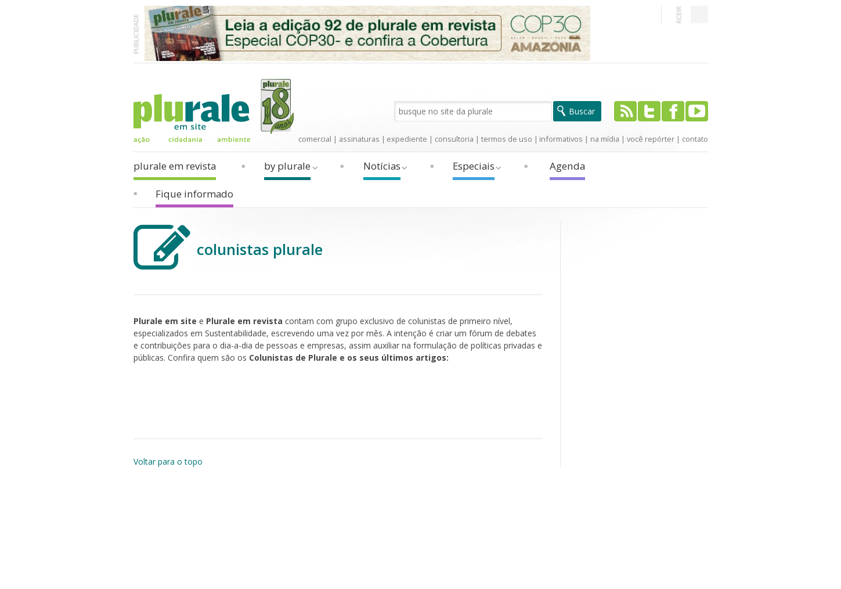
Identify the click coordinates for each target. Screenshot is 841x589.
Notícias (381, 166)
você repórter (650, 139)
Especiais (474, 166)
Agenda (567, 166)
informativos (561, 139)
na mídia (604, 139)
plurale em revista (174, 166)
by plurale (287, 166)
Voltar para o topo (168, 461)
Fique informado (194, 193)
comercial (314, 139)
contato (695, 139)
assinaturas (359, 139)
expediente (407, 139)
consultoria (454, 139)
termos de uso (506, 139)
